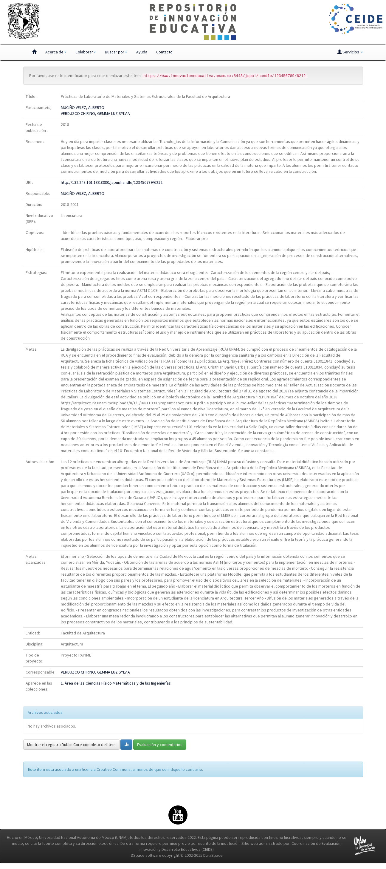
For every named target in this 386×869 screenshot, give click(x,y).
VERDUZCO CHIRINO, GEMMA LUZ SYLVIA (95, 113)
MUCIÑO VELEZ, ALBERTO (82, 107)
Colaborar (85, 52)
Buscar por (116, 52)
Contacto (164, 52)
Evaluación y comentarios (159, 744)
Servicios (350, 52)
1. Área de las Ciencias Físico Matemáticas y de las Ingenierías (116, 683)
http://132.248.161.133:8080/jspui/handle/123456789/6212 (111, 182)
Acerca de (55, 52)
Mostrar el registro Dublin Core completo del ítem (71, 744)
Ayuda (141, 52)
